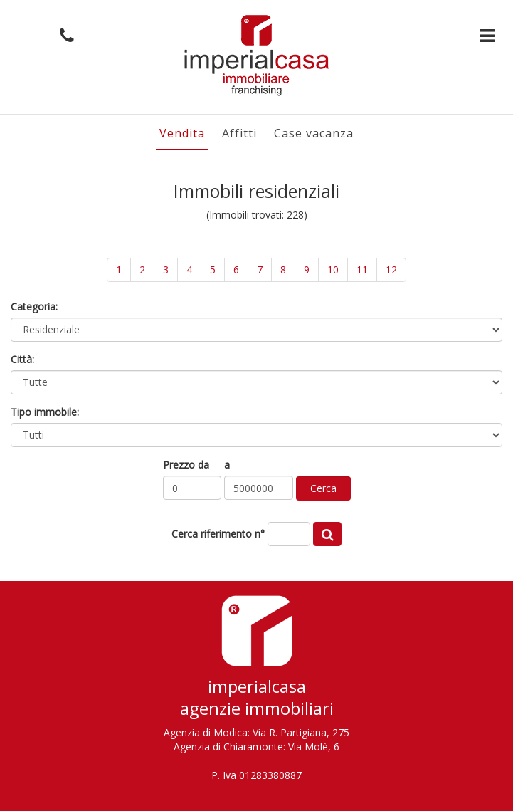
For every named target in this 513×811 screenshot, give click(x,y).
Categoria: (34, 306)
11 (362, 269)
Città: (22, 359)
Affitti (239, 133)
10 (333, 269)
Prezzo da (186, 464)
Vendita (182, 133)
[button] (63, 36)
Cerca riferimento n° (218, 533)
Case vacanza (314, 133)
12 (391, 269)
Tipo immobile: (45, 412)
